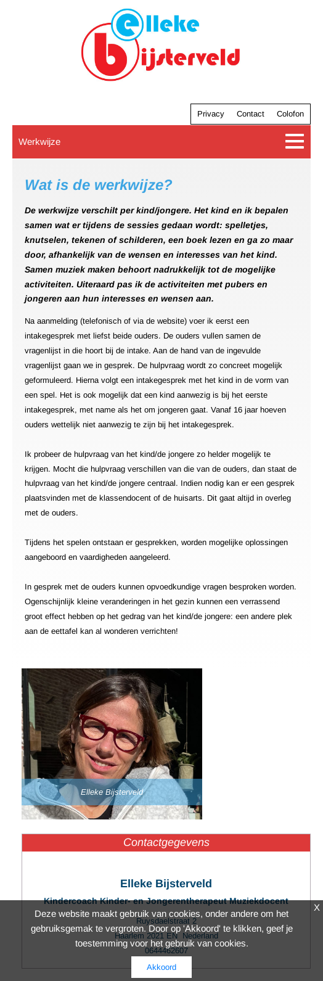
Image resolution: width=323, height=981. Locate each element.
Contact (250, 113)
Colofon (290, 113)
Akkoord (161, 967)
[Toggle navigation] (295, 141)
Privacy (210, 113)
